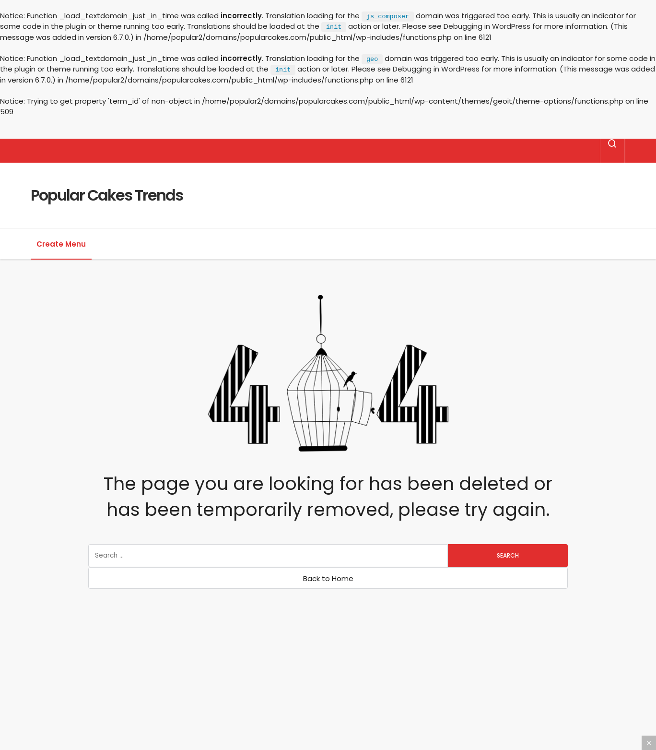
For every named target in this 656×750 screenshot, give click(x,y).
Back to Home (328, 578)
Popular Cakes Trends (107, 195)
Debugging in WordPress (487, 26)
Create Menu (61, 244)
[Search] (612, 143)
